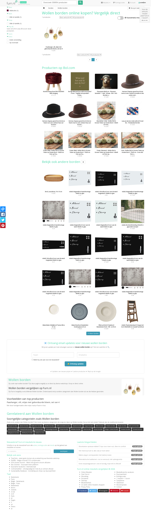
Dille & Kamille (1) (15, 17)
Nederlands (15, 477)
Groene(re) (23, 2)
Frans (13, 479)
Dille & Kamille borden (63, 426)
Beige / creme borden (111, 429)
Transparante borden (26, 429)
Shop (9, 20)
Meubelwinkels (86, 483)
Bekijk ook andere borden (63, 162)
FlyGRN (13, 460)
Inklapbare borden (13, 433)
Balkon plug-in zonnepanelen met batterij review (111, 455)
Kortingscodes (121, 476)
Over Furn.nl (85, 474)
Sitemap (84, 481)
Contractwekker (16, 469)
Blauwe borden (12, 426)
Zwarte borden (77, 426)
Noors (13, 488)
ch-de (13, 492)
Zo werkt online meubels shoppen (93, 485)
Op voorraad (13, 43)
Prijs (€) (10, 27)
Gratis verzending (15, 40)
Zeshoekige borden (51, 429)
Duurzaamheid (121, 474)
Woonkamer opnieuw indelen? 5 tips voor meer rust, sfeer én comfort (111, 446)
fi (11, 502)
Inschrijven (63, 451)
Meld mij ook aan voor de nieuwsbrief (45, 360)
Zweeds (13, 490)
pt (11, 498)
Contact (119, 487)
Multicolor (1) (13, 11)
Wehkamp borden (27, 433)
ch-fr (12, 494)
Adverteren (120, 483)
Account (131, 3)
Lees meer (145, 20)
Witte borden (100, 426)
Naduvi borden (39, 433)
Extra (9, 37)
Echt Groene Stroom (18, 462)
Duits (12, 496)
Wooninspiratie (121, 485)
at (11, 509)
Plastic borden (122, 426)
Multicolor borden (36, 426)
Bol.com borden (134, 426)
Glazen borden (98, 429)
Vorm (9, 34)
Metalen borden (76, 429)
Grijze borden (64, 429)
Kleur (9, 7)
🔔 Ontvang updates (75, 364)
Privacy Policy (85, 487)
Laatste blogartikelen (87, 442)
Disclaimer (84, 478)
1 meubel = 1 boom (123, 478)
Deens (13, 506)
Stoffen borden (49, 426)
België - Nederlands (17, 481)
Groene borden (137, 429)
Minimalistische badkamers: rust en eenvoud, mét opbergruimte (111, 459)
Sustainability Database (19, 471)
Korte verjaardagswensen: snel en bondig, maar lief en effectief (111, 464)
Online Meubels (86, 472)
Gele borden (87, 429)
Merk (9, 14)
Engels (13, 500)
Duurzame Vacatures (18, 467)
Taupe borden (88, 426)
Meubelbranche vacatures (125, 472)
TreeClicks (14, 458)
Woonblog (84, 476)
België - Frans (15, 483)
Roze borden (39, 429)
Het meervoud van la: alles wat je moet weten (111, 451)
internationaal (31, 467)
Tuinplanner (120, 481)
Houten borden (125, 429)
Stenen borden (24, 426)
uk (12, 504)
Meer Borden (93, 333)
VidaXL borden (110, 426)
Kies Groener (15, 465)
